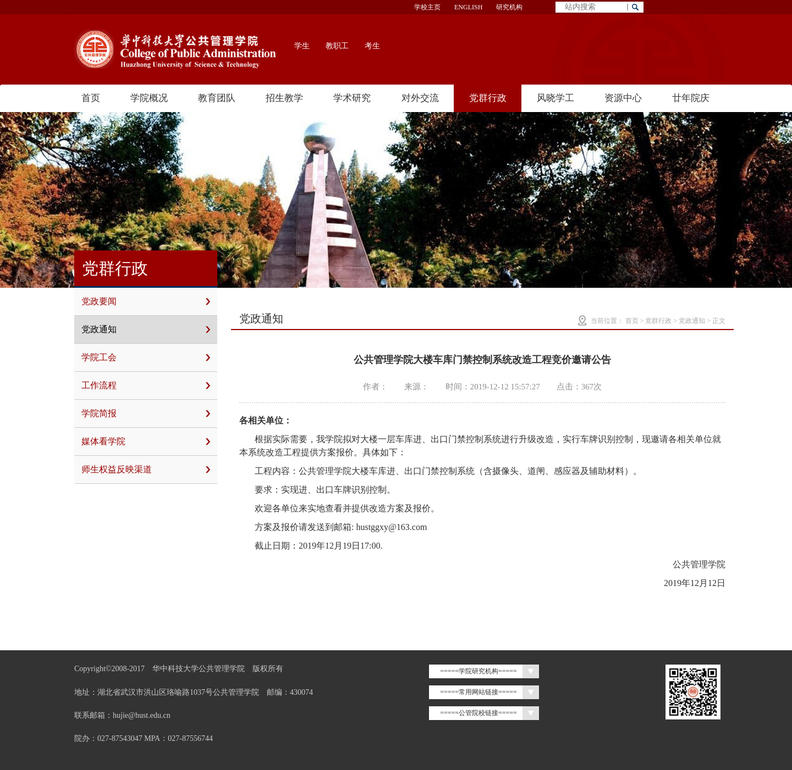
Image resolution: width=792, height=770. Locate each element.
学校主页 (427, 7)
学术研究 (352, 98)
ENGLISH (468, 7)
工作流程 (145, 385)
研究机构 (509, 7)
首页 (90, 98)
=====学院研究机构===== (478, 671)
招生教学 (284, 98)
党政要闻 (145, 301)
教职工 (337, 46)
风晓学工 (555, 98)
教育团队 (216, 98)
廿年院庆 (691, 98)
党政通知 (145, 329)
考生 (372, 46)
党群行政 (488, 98)
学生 (302, 46)
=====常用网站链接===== (478, 692)
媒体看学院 (145, 441)
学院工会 (145, 357)
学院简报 (145, 413)
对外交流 (420, 98)
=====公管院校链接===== (478, 713)
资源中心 (623, 98)
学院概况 (149, 98)
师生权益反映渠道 (145, 469)
